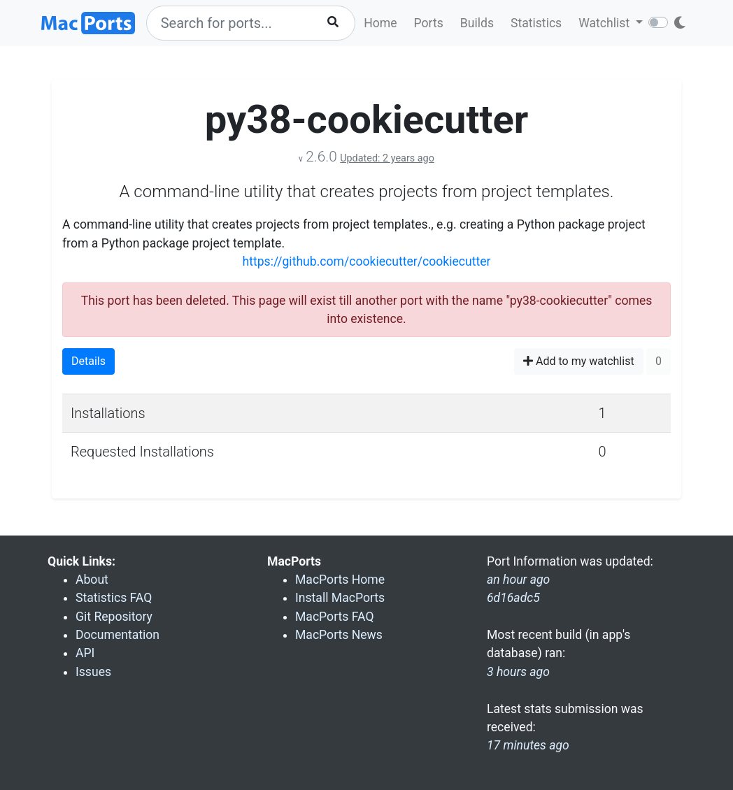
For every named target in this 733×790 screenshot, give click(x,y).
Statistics (536, 23)
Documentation (117, 635)
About (92, 580)
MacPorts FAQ (334, 617)
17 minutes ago (528, 745)
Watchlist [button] (605, 23)
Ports (428, 23)
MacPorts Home (340, 580)
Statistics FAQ (114, 598)
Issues (93, 672)
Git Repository (114, 617)
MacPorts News (339, 635)
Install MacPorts (340, 598)
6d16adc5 (513, 598)
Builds (477, 23)
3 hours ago (518, 672)
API (85, 653)
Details (88, 361)
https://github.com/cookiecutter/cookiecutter (366, 261)
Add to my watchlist (578, 361)
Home (380, 23)
